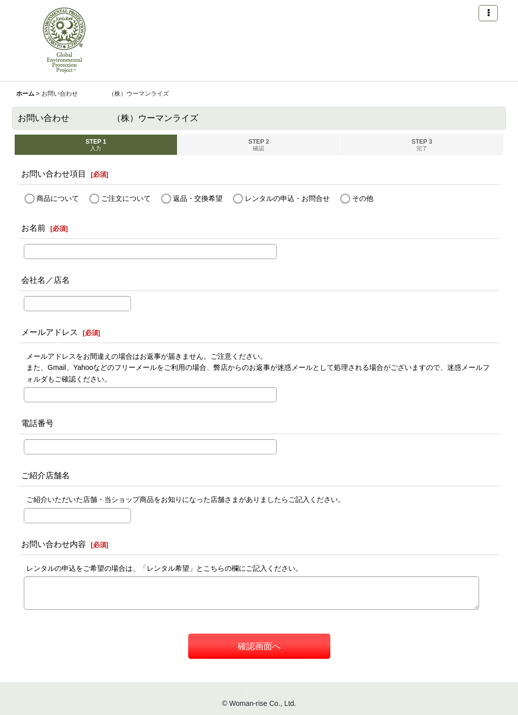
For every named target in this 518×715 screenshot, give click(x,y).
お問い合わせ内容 (53, 544)
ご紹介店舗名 (45, 475)
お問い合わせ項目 (53, 173)
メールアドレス (49, 332)
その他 (362, 198)
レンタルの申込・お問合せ (287, 198)
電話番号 (37, 423)
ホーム (259, 691)
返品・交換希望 (198, 198)
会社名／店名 (45, 279)
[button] (488, 13)
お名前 (33, 227)
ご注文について (126, 198)
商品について (57, 198)
